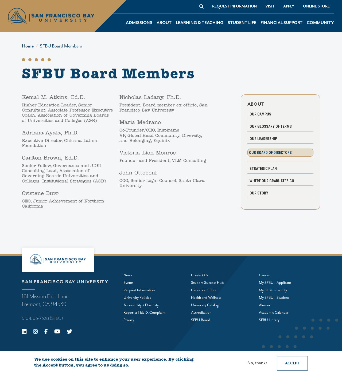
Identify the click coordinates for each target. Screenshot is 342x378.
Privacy (128, 320)
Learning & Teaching (199, 22)
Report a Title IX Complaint (144, 313)
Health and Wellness (206, 298)
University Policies (137, 298)
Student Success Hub (207, 283)
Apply (288, 6)
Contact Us (199, 275)
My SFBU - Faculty (273, 290)
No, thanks (257, 362)
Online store (316, 6)
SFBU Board (200, 320)
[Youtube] (57, 332)
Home (28, 46)
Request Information (234, 6)
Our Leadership (263, 139)
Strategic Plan (263, 168)
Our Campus (260, 114)
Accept (292, 363)
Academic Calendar (274, 313)
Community (320, 22)
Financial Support (281, 22)
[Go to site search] (201, 6)
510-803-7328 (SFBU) (42, 318)
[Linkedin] (24, 332)
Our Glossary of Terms (271, 126)
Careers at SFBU (203, 290)
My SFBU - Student (274, 298)
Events (128, 283)
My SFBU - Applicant (275, 283)
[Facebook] (46, 332)
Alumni (264, 305)
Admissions (139, 22)
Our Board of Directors (270, 152)
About (164, 22)
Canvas (264, 275)
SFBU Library (269, 320)
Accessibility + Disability (141, 305)
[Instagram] (35, 332)
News (127, 275)
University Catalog (205, 305)
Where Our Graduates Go (272, 181)
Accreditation (201, 313)
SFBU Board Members (61, 46)
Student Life (242, 22)
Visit (270, 6)
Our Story (259, 193)
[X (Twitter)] (69, 332)
